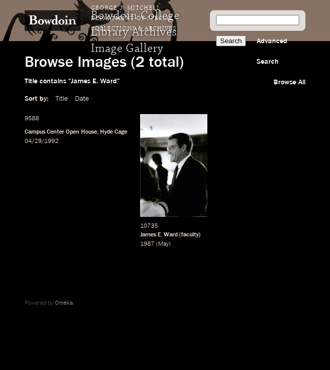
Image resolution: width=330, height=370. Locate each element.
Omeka (64, 303)
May (163, 244)
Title (61, 98)
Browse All (289, 82)
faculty (190, 235)
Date (82, 98)
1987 (147, 244)
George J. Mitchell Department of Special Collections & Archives (134, 18)
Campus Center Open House (61, 132)
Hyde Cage (113, 132)
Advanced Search (272, 51)
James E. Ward (159, 235)
